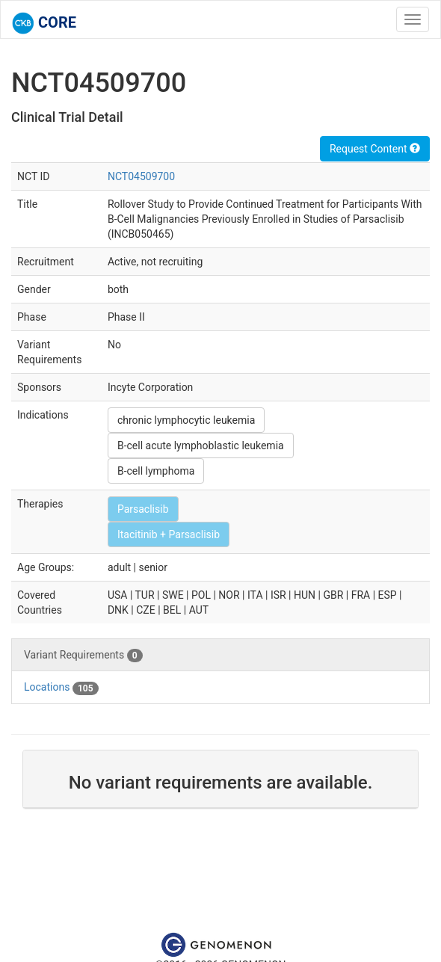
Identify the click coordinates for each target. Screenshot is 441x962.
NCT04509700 (141, 176)
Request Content (375, 149)
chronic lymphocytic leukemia (186, 420)
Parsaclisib (143, 509)
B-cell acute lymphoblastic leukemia (200, 445)
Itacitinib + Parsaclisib (168, 534)
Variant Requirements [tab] (83, 655)
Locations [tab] (61, 687)
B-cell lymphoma (155, 471)
